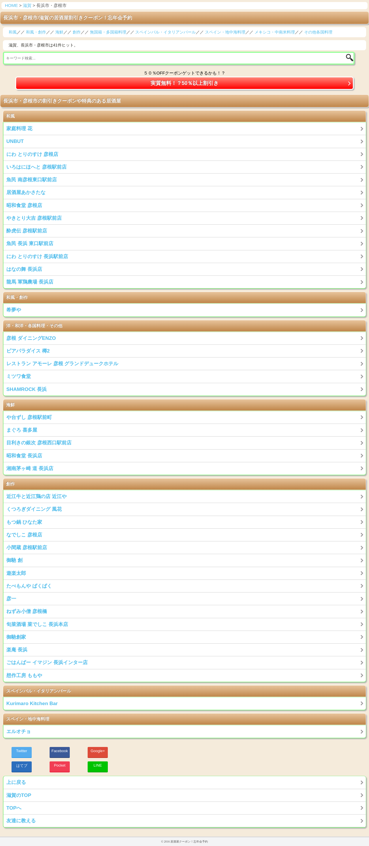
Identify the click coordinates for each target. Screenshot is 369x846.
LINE (98, 765)
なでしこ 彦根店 (24, 535)
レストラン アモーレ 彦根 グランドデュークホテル (62, 363)
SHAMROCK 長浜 (26, 389)
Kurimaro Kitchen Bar (32, 703)
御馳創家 (16, 637)
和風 (13, 32)
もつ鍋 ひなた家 (24, 522)
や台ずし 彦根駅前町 (29, 417)
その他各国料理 (318, 32)
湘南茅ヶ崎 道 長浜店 (29, 468)
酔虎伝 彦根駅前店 (26, 231)
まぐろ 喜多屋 (21, 430)
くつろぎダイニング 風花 (34, 509)
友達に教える (21, 820)
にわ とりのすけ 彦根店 (32, 154)
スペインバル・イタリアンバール (165, 32)
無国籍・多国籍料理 (108, 32)
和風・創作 (36, 32)
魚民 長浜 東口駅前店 (29, 243)
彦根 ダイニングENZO (31, 338)
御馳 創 (14, 560)
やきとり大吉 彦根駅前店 (34, 218)
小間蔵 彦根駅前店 (26, 547)
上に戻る (16, 782)
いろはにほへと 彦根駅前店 (36, 167)
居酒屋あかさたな (26, 192)
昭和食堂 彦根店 (24, 205)
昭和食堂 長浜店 (24, 456)
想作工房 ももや (24, 675)
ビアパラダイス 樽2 (28, 351)
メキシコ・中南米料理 (275, 32)
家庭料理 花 (19, 128)
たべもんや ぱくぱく (29, 586)
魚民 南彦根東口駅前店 (31, 179)
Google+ (98, 751)
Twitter (21, 751)
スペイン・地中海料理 (225, 32)
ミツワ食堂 (18, 376)
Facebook (59, 751)
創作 (77, 32)
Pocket (59, 765)
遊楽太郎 (16, 573)
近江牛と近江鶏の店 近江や (36, 496)
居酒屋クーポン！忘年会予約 (189, 841)
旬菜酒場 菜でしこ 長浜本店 (37, 624)
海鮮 (59, 32)
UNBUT (15, 141)
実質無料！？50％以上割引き (184, 83)
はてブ (21, 765)
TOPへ (13, 808)
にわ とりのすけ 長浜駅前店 (37, 256)
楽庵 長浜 (16, 650)
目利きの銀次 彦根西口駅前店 (38, 443)
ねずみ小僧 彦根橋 (26, 611)
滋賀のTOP (18, 795)
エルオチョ (18, 731)
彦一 (11, 598)
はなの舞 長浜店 (24, 269)
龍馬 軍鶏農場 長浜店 (29, 282)
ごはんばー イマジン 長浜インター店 (47, 662)
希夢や (13, 310)
